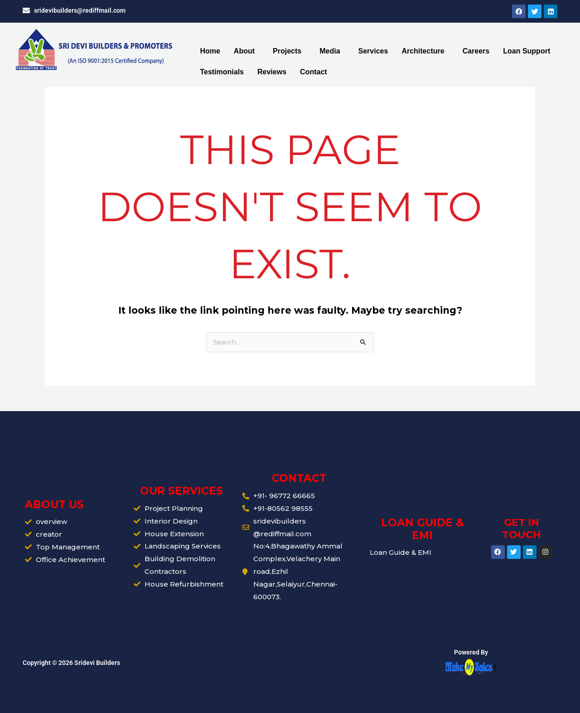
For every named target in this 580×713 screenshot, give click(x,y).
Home (210, 51)
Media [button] (329, 51)
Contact (313, 72)
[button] (246, 51)
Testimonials (222, 72)
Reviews (271, 72)
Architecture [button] (422, 51)
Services (373, 51)
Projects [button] (287, 51)
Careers (476, 51)
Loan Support (526, 51)
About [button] (244, 51)
